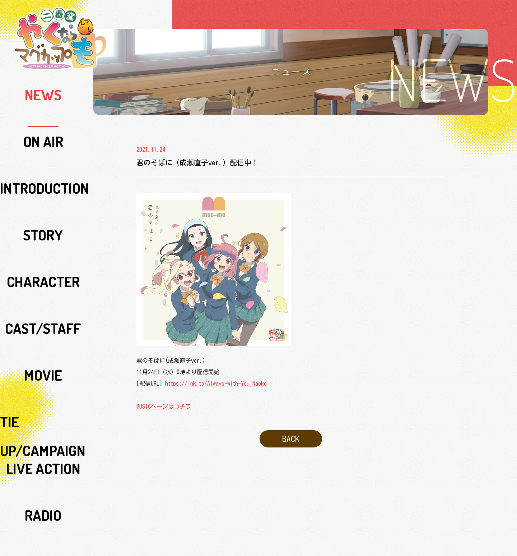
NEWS (43, 85)
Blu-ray (43, 267)
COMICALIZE (43, 350)
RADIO (43, 234)
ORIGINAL (43, 333)
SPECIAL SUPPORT (43, 317)
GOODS (43, 284)
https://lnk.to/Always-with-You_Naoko (216, 383)
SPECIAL (43, 300)
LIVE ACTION (43, 218)
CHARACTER (43, 152)
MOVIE (43, 185)
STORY (43, 135)
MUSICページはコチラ (163, 406)
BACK (291, 435)
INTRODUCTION (43, 119)
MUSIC (43, 251)
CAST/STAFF (43, 168)
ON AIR (43, 102)
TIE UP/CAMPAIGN (43, 201)
